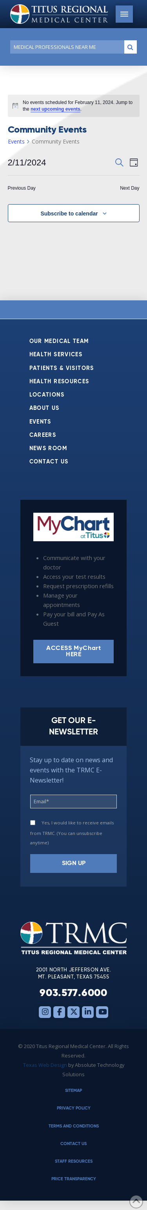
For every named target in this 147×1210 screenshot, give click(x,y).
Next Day (129, 188)
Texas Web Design (45, 1064)
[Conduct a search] (65, 47)
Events (16, 141)
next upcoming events (55, 109)
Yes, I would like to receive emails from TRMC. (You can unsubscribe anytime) (72, 833)
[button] (124, 14)
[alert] (74, 106)
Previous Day (22, 188)
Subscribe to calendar (69, 213)
